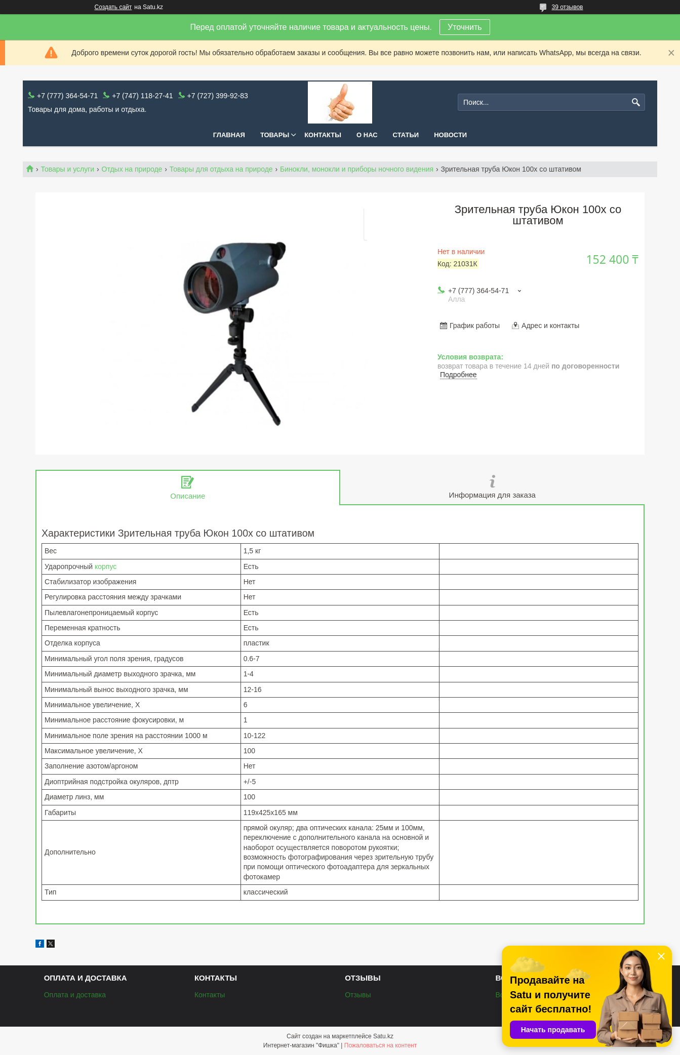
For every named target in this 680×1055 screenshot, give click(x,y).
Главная (229, 135)
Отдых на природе (132, 169)
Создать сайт (113, 7)
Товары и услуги (67, 169)
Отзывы (358, 995)
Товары (274, 135)
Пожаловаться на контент (380, 1045)
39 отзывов (567, 7)
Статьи (406, 135)
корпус (105, 566)
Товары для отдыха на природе (221, 169)
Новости (450, 135)
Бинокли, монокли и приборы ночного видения (356, 169)
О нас (367, 135)
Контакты (322, 135)
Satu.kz (383, 1036)
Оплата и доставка (75, 995)
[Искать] (636, 102)
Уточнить (465, 27)
